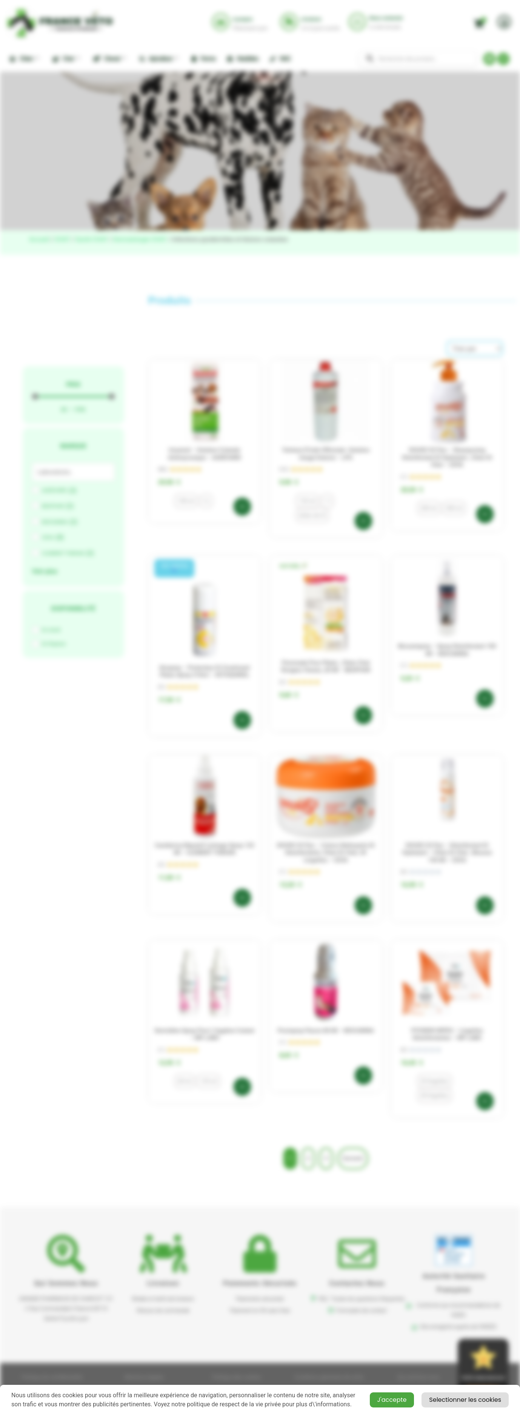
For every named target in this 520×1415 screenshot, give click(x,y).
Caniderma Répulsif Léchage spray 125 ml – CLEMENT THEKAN (204, 849)
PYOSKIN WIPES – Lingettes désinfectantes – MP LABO (447, 1034)
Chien (24, 58)
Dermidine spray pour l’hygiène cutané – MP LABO (205, 1034)
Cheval (109, 58)
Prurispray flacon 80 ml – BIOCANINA (326, 1030)
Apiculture (158, 58)
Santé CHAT (91, 239)
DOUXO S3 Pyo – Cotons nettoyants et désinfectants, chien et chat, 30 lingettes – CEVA (326, 852)
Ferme (203, 58)
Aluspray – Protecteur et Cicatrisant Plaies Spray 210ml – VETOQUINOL (204, 671)
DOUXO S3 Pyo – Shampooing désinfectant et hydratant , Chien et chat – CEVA (447, 457)
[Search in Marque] (73, 472)
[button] (174, 568)
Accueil (39, 239)
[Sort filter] (474, 348)
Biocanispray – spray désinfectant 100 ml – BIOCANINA (447, 650)
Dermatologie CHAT (140, 239)
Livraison (163, 1283)
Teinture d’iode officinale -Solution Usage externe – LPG (325, 454)
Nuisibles (242, 58)
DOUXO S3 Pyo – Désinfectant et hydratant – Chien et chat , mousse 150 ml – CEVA (447, 852)
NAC (280, 58)
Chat (66, 58)
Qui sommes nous (66, 1283)
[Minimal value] (73, 396)
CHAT (62, 239)
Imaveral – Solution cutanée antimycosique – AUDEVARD (204, 454)
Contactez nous (357, 1283)
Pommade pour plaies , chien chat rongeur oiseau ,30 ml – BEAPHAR (325, 666)
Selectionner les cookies (465, 1399)
